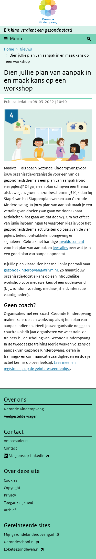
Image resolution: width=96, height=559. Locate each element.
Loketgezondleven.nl (35, 549)
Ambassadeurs (16, 440)
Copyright (12, 487)
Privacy (10, 495)
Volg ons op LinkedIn (40, 456)
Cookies (10, 480)
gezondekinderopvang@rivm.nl (31, 270)
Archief (10, 509)
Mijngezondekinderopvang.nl (43, 534)
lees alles (60, 247)
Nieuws (26, 49)
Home (9, 49)
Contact (10, 448)
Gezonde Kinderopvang (24, 408)
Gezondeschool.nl (33, 542)
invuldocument (71, 241)
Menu (16, 39)
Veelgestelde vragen (21, 416)
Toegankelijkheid (18, 502)
